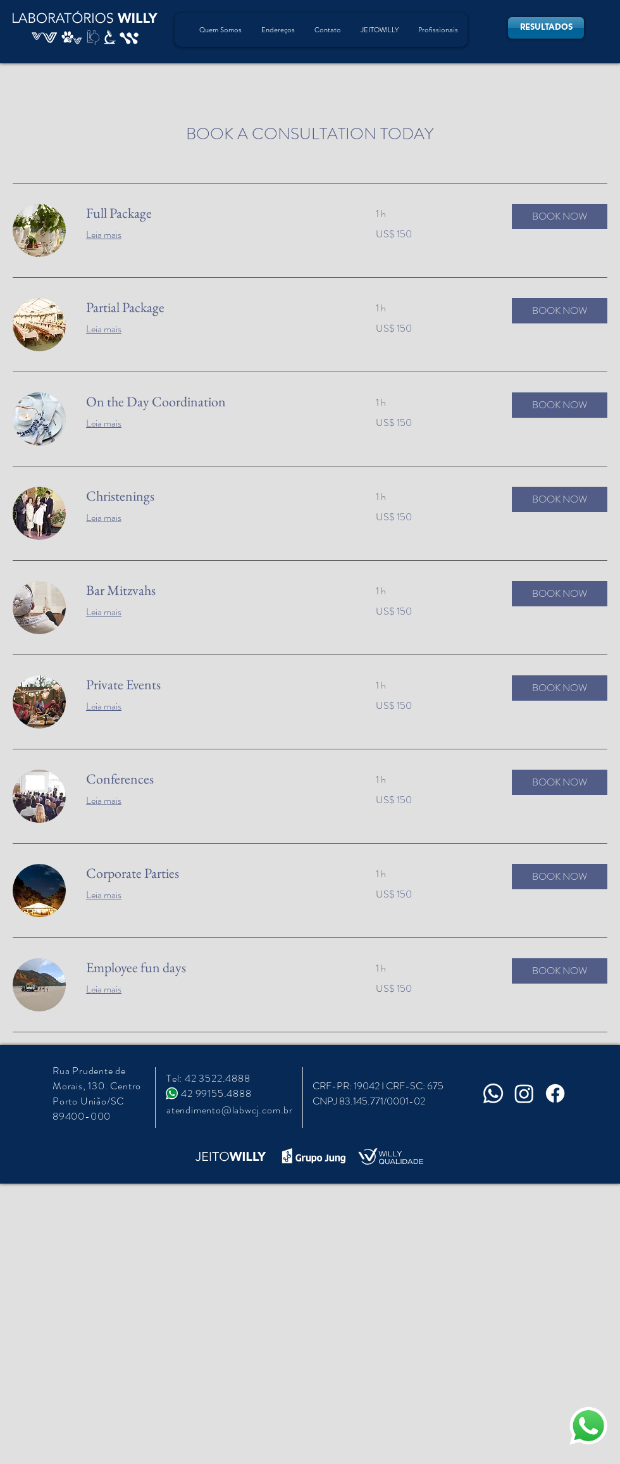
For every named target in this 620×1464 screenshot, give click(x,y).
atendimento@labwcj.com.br (229, 1110)
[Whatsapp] (493, 1093)
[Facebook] (555, 1093)
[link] (215, 213)
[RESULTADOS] (546, 28)
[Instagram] (524, 1093)
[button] (559, 216)
